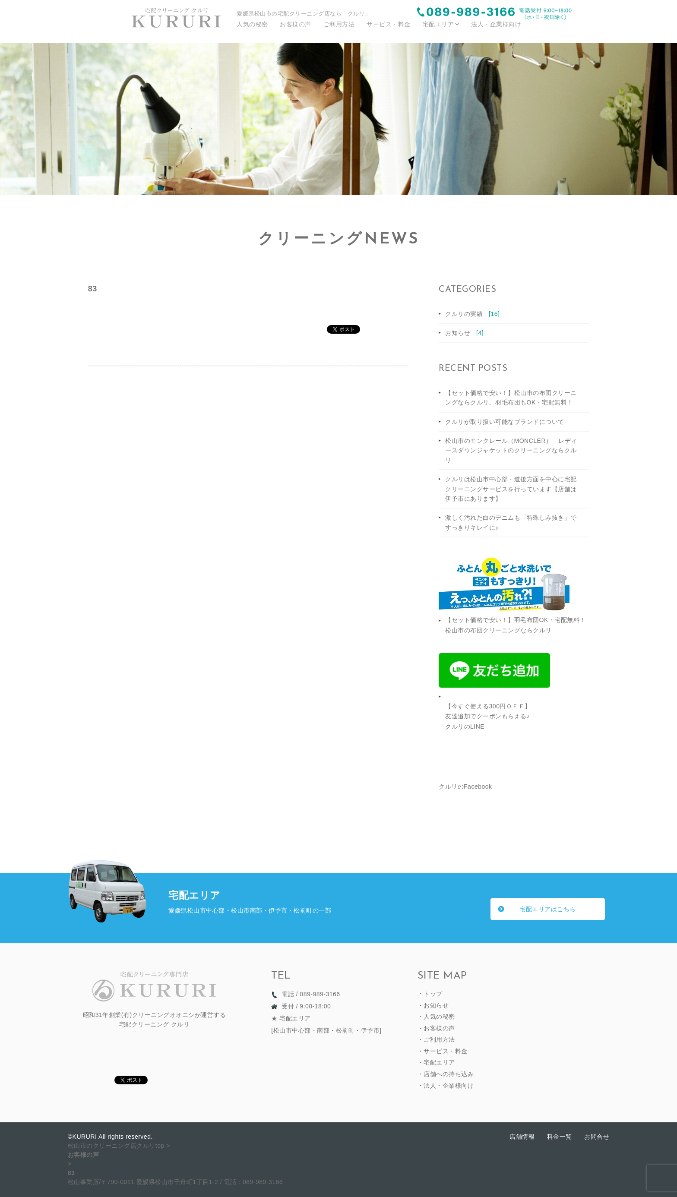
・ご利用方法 (436, 1039)
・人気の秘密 (436, 1016)
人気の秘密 (252, 24)
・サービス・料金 (443, 1051)
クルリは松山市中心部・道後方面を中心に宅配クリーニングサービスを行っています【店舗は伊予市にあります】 (511, 489)
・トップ (430, 993)
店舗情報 (522, 1136)
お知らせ (464, 332)
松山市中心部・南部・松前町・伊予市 (326, 1030)
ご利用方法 (339, 24)
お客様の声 (295, 24)
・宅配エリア (436, 1062)
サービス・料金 (389, 24)
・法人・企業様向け (446, 1085)
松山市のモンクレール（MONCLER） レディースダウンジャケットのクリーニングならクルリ (511, 450)
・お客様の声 (436, 1028)
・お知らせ (433, 1005)
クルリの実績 (472, 313)
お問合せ (596, 1136)
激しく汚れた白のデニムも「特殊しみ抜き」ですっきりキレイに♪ (511, 522)
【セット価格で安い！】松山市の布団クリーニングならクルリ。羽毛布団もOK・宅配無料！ (511, 397)
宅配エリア (438, 24)
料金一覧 (559, 1136)
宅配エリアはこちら (547, 909)
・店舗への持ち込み (446, 1074)
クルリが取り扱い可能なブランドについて (504, 421)
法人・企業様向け (496, 24)
